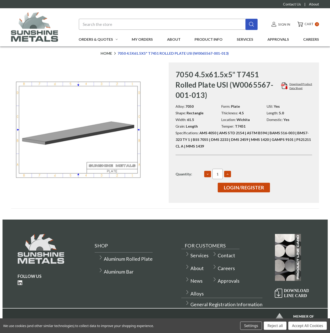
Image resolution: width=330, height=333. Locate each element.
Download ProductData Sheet (300, 86)
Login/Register (244, 187)
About (314, 4)
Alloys (194, 293)
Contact (223, 255)
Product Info (209, 39)
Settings (251, 325)
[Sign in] (280, 24)
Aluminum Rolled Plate (126, 259)
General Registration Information (223, 304)
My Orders (142, 39)
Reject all (275, 325)
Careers (311, 39)
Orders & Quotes (98, 39)
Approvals (278, 39)
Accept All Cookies (307, 325)
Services (245, 39)
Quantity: (184, 174)
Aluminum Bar (116, 271)
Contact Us (292, 4)
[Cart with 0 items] (306, 24)
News (194, 281)
